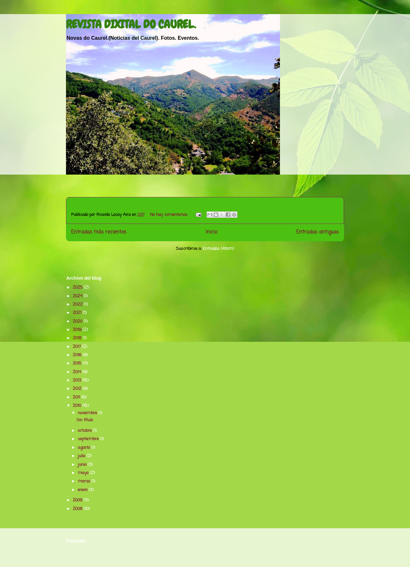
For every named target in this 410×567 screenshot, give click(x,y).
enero (83, 490)
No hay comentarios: (169, 215)
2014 (77, 372)
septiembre (89, 439)
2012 (78, 389)
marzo (84, 481)
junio (83, 465)
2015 (78, 363)
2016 (78, 355)
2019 (78, 330)
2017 (77, 347)
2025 (78, 287)
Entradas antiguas (317, 232)
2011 (77, 397)
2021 (78, 313)
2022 (78, 304)
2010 (77, 406)
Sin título (85, 420)
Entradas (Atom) (218, 249)
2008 (78, 509)
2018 (78, 338)
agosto (84, 448)
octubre (85, 431)
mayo (84, 473)
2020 (78, 321)
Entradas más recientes (99, 232)
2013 (77, 380)
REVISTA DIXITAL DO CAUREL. (131, 24)
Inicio (211, 232)
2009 (78, 500)
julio (82, 456)
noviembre (88, 413)
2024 (78, 296)
